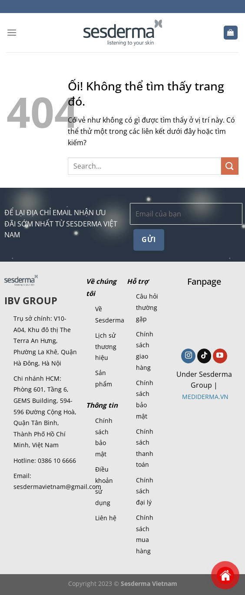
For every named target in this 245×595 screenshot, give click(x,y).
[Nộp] (229, 165)
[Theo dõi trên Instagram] (188, 356)
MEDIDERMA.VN (205, 396)
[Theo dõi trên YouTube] (220, 356)
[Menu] (12, 32)
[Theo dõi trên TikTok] (204, 356)
